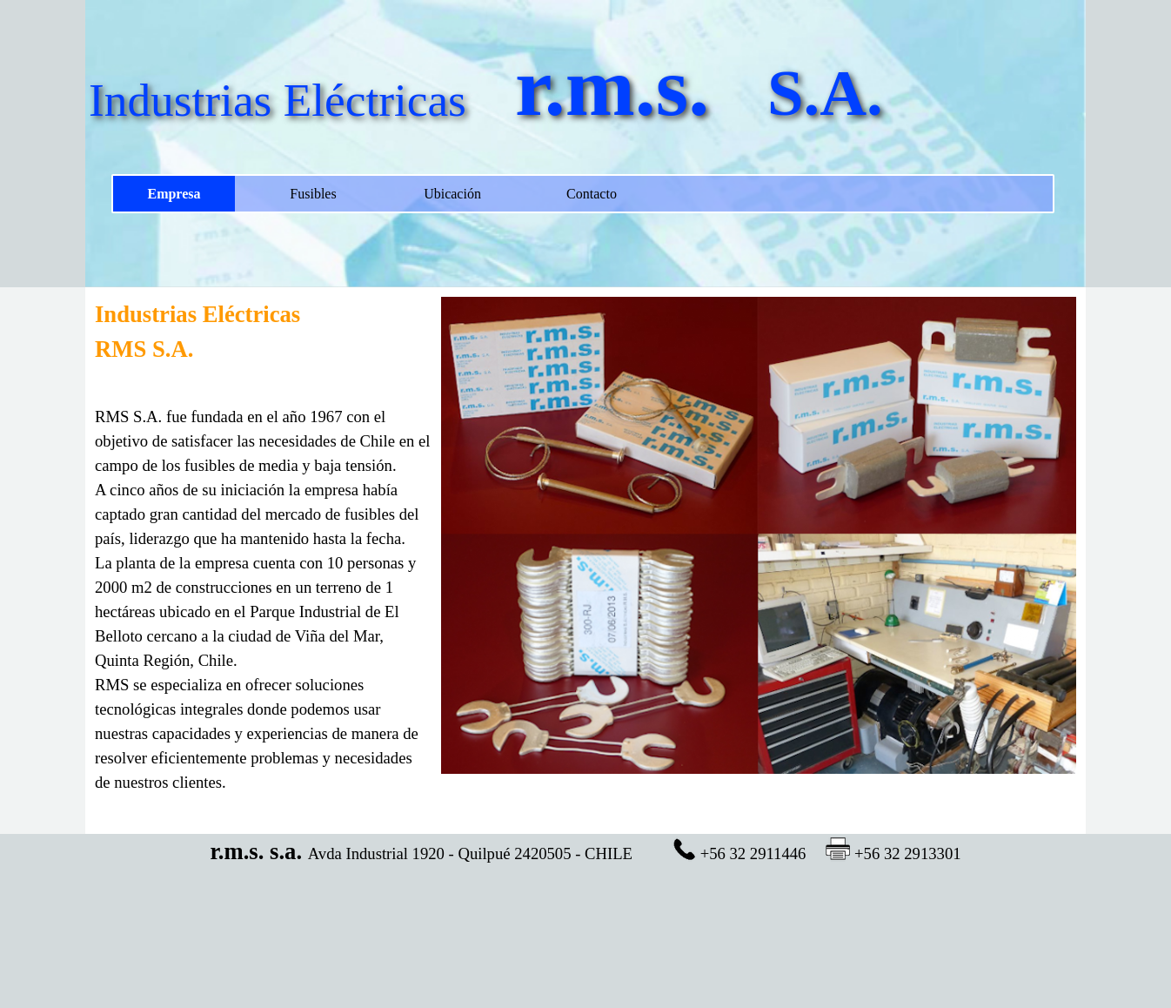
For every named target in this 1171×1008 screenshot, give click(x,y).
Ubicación (452, 193)
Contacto (591, 193)
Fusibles (313, 193)
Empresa (173, 193)
